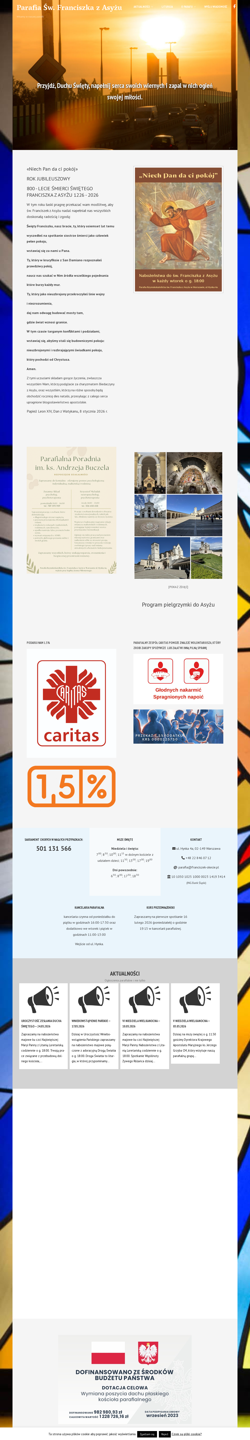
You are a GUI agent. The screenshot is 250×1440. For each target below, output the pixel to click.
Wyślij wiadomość (215, 7)
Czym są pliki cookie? (187, 1434)
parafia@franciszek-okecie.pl (198, 867)
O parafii (188, 7)
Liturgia (167, 7)
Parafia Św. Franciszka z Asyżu (69, 8)
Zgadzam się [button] (147, 1434)
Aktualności (143, 7)
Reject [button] (164, 1434)
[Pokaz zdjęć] (178, 587)
